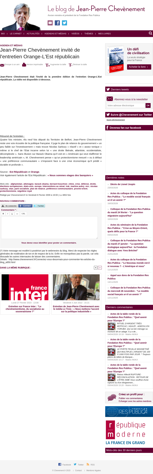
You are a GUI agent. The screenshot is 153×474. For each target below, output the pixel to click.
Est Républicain (19, 171)
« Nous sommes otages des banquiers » (70, 175)
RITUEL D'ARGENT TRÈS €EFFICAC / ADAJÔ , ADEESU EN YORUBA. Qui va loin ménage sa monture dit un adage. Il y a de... (128, 327)
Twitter (81, 465)
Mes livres (103, 33)
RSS (93, 465)
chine (71, 184)
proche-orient (80, 188)
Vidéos (73, 33)
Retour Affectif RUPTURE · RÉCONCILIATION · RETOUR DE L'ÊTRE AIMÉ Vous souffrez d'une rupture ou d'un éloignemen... (128, 378)
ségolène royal (24, 191)
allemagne (28, 184)
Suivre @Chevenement (116, 120)
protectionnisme (8, 191)
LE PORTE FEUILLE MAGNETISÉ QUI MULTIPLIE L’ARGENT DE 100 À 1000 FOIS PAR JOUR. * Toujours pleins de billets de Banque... (129, 353)
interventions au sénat (54, 186)
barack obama (42, 184)
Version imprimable (32, 64)
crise (77, 184)
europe (38, 186)
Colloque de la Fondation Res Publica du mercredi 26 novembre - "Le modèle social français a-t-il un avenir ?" (129, 291)
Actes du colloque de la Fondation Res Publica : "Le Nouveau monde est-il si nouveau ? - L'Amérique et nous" (129, 262)
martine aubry (77, 186)
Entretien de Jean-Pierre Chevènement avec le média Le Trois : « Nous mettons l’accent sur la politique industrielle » (76, 309)
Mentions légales (93, 470)
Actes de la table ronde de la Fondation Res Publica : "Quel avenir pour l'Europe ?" (127, 317)
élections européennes (11, 186)
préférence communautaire (59, 188)
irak (67, 186)
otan (11, 188)
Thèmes (87, 33)
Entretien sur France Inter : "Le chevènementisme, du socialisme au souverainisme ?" (25, 309)
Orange (35, 171)
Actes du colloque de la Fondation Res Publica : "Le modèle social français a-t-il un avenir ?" (129, 196)
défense (85, 184)
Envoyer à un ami (10, 64)
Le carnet (14, 33)
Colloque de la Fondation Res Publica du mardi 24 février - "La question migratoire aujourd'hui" (129, 212)
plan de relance (37, 188)
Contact (77, 470)
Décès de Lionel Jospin (122, 184)
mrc (87, 186)
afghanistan (16, 184)
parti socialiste (21, 188)
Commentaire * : (9, 210)
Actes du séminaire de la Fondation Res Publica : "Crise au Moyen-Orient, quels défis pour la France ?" (128, 228)
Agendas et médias (54, 33)
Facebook (67, 465)
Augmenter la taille (56, 64)
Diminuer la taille (78, 64)
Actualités (31, 33)
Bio (3, 33)
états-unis (28, 186)
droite (93, 184)
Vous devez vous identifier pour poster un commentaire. (49, 243)
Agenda (115, 80)
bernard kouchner (59, 184)
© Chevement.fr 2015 (61, 470)
